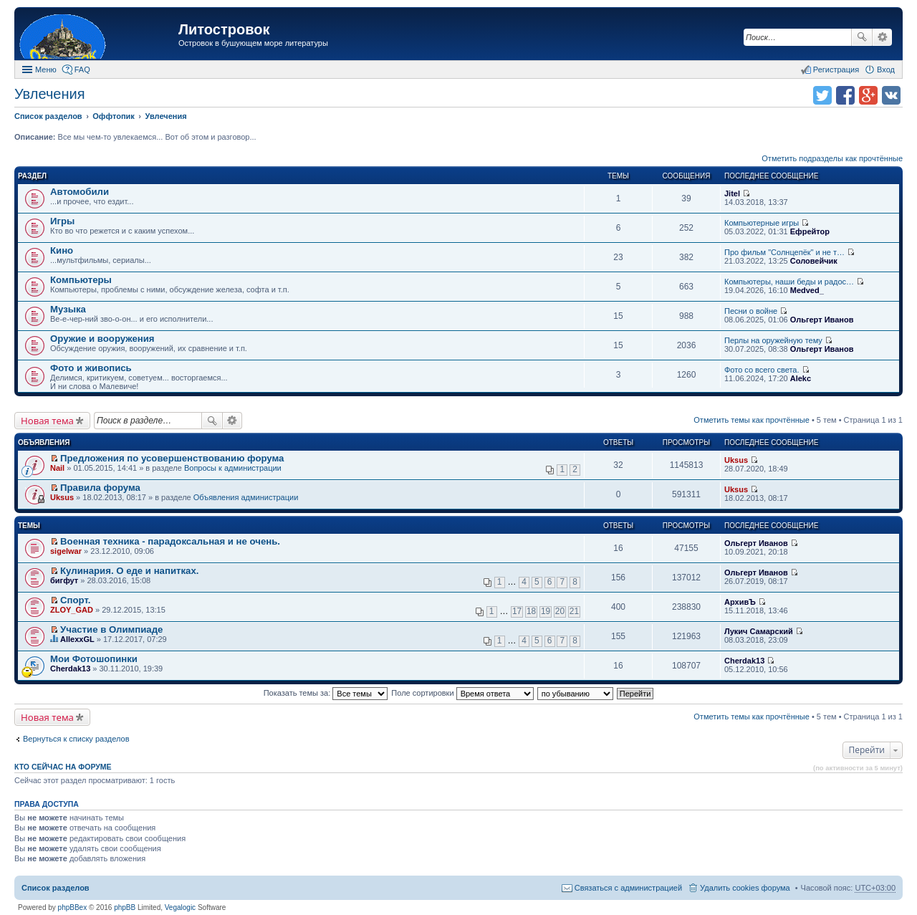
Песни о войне (750, 311)
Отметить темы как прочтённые (751, 420)
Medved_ (807, 290)
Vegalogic (180, 907)
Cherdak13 (70, 668)
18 (531, 611)
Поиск (862, 37)
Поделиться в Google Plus (868, 95)
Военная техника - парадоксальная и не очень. (170, 541)
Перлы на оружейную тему (773, 340)
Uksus (736, 460)
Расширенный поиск (882, 37)
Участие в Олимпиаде (111, 629)
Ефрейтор (810, 231)
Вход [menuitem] (886, 69)
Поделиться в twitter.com (822, 95)
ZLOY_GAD (71, 609)
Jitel (732, 193)
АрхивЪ (740, 602)
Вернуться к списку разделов (76, 738)
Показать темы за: (326, 693)
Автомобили (79, 191)
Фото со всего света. (761, 369)
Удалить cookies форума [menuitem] (745, 887)
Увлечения (49, 94)
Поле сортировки (462, 693)
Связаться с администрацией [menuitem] (628, 887)
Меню (46, 69)
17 (517, 611)
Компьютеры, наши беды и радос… (789, 281)
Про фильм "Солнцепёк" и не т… (784, 252)
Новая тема (47, 420)
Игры (62, 221)
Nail (57, 468)
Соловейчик (813, 261)
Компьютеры (81, 279)
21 (574, 611)
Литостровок (223, 29)
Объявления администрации (246, 497)
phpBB (124, 907)
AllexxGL (77, 639)
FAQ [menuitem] (82, 69)
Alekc (800, 378)
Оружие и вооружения (102, 338)
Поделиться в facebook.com (845, 95)
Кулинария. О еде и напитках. (129, 570)
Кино (61, 250)
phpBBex (72, 907)
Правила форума (100, 487)
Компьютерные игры (761, 223)
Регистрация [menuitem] (836, 69)
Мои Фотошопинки (94, 658)
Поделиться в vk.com (891, 95)
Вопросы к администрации (233, 468)
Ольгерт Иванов (822, 319)
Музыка (68, 309)
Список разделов (55, 887)
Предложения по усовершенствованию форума (172, 458)
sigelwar (66, 551)
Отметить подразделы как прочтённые (832, 158)
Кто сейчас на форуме (63, 766)
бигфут (64, 580)
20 (560, 611)
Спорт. (75, 600)
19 (545, 611)
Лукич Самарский (758, 631)
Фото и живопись (91, 368)
